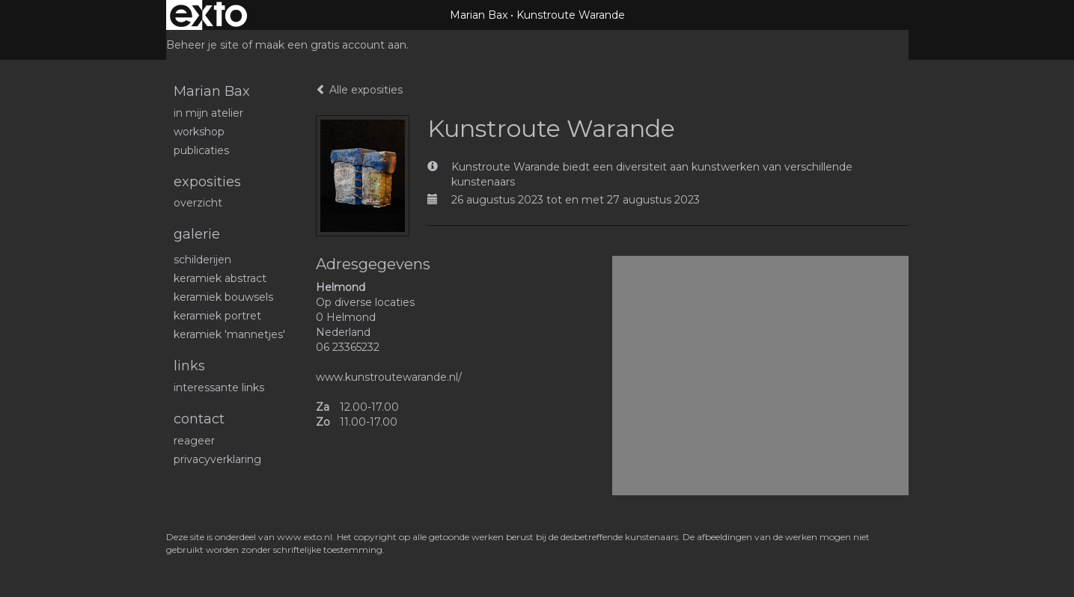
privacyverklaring (217, 459)
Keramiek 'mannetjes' (229, 334)
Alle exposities (359, 90)
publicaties (201, 150)
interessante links (219, 387)
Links (189, 366)
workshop (199, 131)
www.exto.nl (304, 536)
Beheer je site (202, 45)
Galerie (197, 234)
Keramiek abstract (220, 278)
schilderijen (202, 259)
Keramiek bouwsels (223, 297)
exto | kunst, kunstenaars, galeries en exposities (208, 15)
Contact (199, 419)
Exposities (207, 182)
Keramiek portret (217, 315)
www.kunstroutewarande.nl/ (389, 377)
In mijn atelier (208, 113)
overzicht (198, 202)
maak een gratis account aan (330, 45)
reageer (194, 440)
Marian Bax (478, 15)
